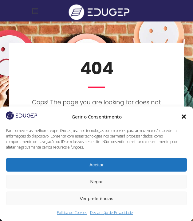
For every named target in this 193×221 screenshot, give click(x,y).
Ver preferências (96, 198)
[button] (184, 117)
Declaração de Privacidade (111, 212)
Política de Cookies (72, 212)
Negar (96, 181)
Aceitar (96, 164)
